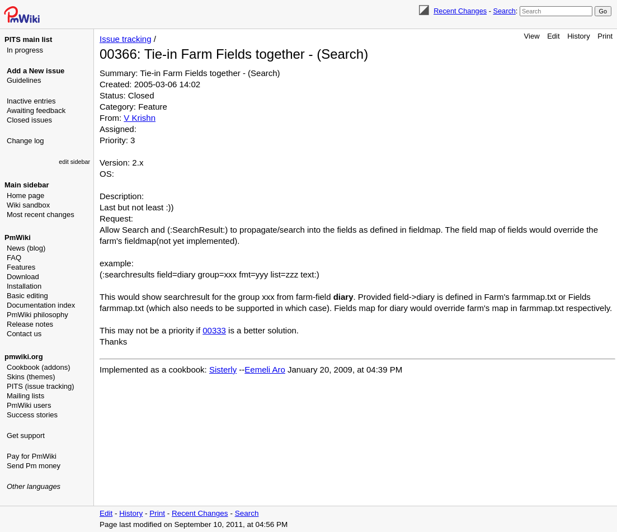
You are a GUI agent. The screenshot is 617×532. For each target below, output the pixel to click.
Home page (25, 195)
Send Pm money (33, 466)
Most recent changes (40, 214)
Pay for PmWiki (31, 456)
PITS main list (28, 39)
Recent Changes (460, 11)
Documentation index (41, 305)
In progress (25, 50)
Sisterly (223, 369)
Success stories (32, 415)
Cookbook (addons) (38, 367)
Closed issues (29, 120)
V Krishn (140, 118)
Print (605, 36)
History (578, 36)
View (532, 36)
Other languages (33, 486)
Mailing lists (25, 396)
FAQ (14, 257)
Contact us (24, 333)
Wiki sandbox (28, 205)
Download (23, 276)
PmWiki (17, 237)
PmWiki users (29, 405)
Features (21, 267)
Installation (24, 286)
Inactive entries (31, 101)
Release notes (30, 324)
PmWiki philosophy (37, 314)
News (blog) (26, 248)
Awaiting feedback (36, 110)
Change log (25, 140)
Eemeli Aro (264, 369)
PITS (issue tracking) (40, 386)
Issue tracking (126, 39)
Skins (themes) (31, 377)
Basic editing (27, 295)
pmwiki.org (23, 356)
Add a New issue (35, 71)
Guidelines (24, 80)
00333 (214, 330)
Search (504, 11)
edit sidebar (74, 161)
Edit (553, 36)
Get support (26, 435)
